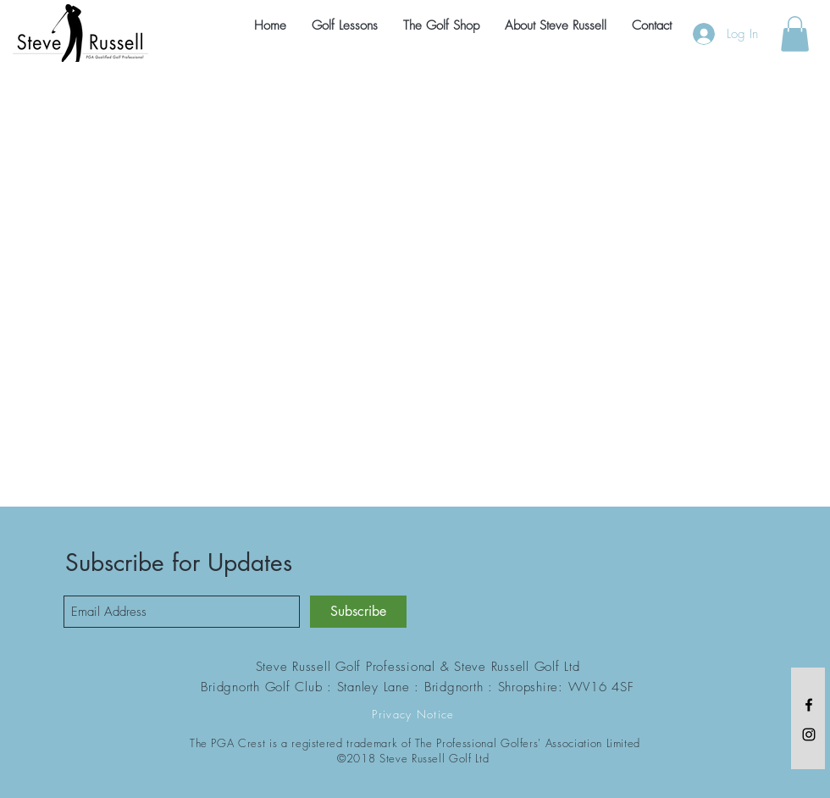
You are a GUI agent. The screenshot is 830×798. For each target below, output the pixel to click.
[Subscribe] (358, 612)
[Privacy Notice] (415, 714)
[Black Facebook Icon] (808, 704)
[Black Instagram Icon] (808, 734)
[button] (795, 34)
